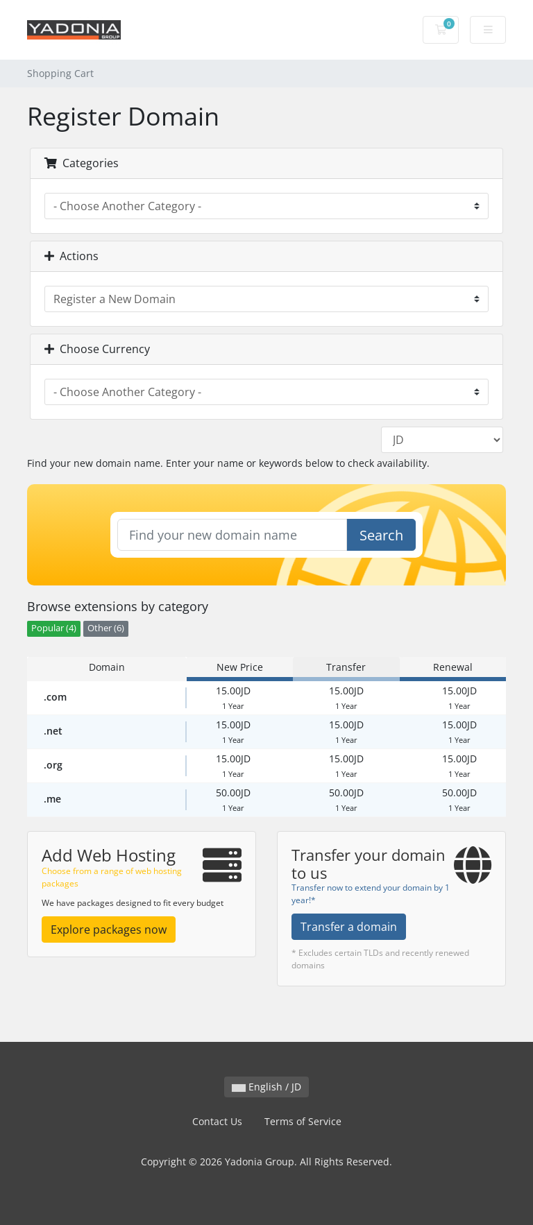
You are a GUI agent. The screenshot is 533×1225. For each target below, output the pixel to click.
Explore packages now (109, 929)
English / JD (266, 1086)
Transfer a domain (349, 926)
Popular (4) (53, 628)
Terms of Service (302, 1121)
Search (381, 535)
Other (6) (105, 628)
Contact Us (217, 1121)
